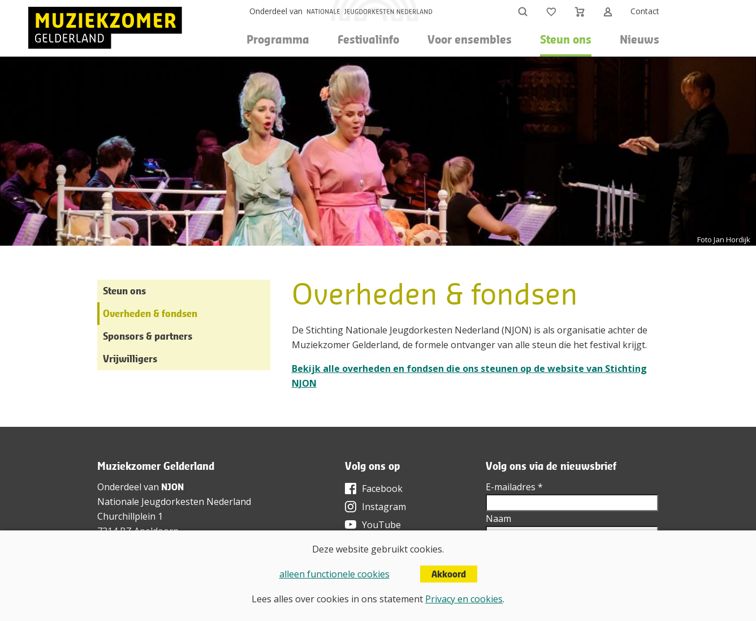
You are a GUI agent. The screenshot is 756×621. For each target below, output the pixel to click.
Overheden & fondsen (150, 313)
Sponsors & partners (147, 335)
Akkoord (448, 574)
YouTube (381, 525)
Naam (498, 518)
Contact (644, 11)
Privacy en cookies (464, 599)
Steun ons (124, 290)
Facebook (382, 488)
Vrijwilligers (130, 358)
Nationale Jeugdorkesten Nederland (174, 501)
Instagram (384, 506)
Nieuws (639, 39)
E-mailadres (514, 487)
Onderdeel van (276, 11)
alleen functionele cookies (334, 574)
